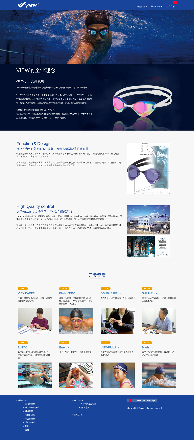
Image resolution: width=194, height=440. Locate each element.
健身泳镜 (29, 411)
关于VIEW (77, 400)
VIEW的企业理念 (88, 404)
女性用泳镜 (30, 415)
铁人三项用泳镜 (32, 407)
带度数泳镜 (30, 422)
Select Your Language (142, 400)
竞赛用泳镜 (30, 404)
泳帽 (27, 426)
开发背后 (85, 407)
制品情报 (20, 400)
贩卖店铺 (171, 6)
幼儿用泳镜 (30, 419)
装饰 (27, 430)
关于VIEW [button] (156, 6)
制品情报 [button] (142, 6)
